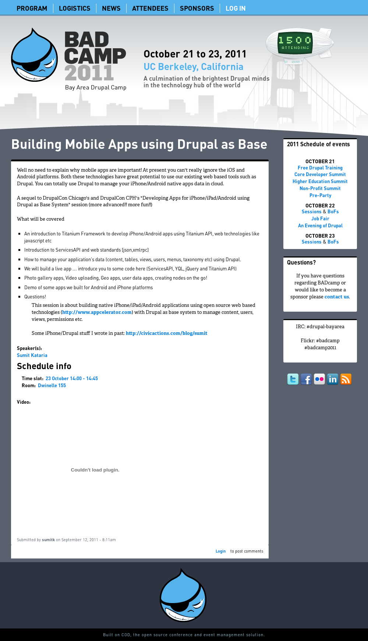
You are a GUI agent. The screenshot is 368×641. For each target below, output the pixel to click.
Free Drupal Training (320, 167)
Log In (236, 8)
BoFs (333, 211)
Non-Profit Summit (320, 188)
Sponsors (197, 8)
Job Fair (320, 218)
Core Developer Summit (320, 174)
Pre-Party (320, 195)
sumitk (48, 539)
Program (32, 8)
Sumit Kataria (32, 355)
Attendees (150, 8)
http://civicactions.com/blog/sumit (167, 334)
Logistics (75, 8)
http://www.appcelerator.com (97, 313)
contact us (337, 297)
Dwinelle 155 (52, 385)
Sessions (312, 211)
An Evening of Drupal (320, 225)
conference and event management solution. (217, 634)
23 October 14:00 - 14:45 (72, 378)
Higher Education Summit (320, 181)
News (111, 8)
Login (221, 551)
